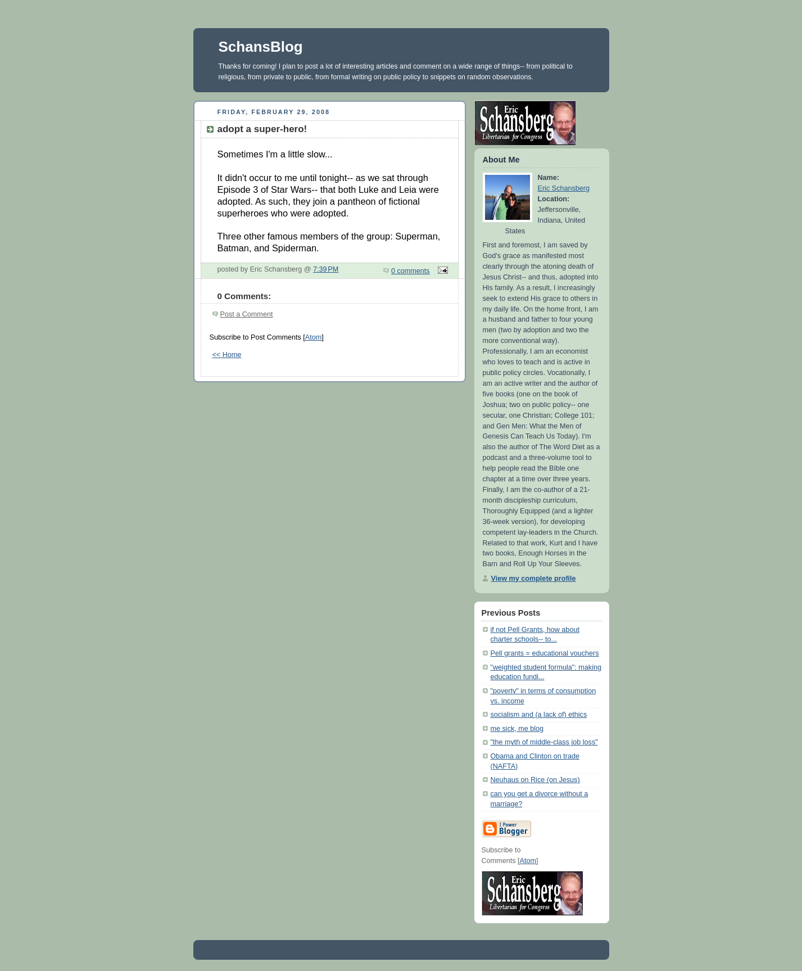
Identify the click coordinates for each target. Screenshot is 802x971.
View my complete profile (533, 578)
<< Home (227, 355)
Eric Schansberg (564, 188)
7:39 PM (325, 269)
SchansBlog (261, 46)
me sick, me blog (517, 729)
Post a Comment (246, 314)
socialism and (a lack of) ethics (539, 715)
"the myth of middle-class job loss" (544, 742)
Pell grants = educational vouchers (545, 653)
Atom (313, 337)
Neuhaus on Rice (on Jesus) (535, 780)
